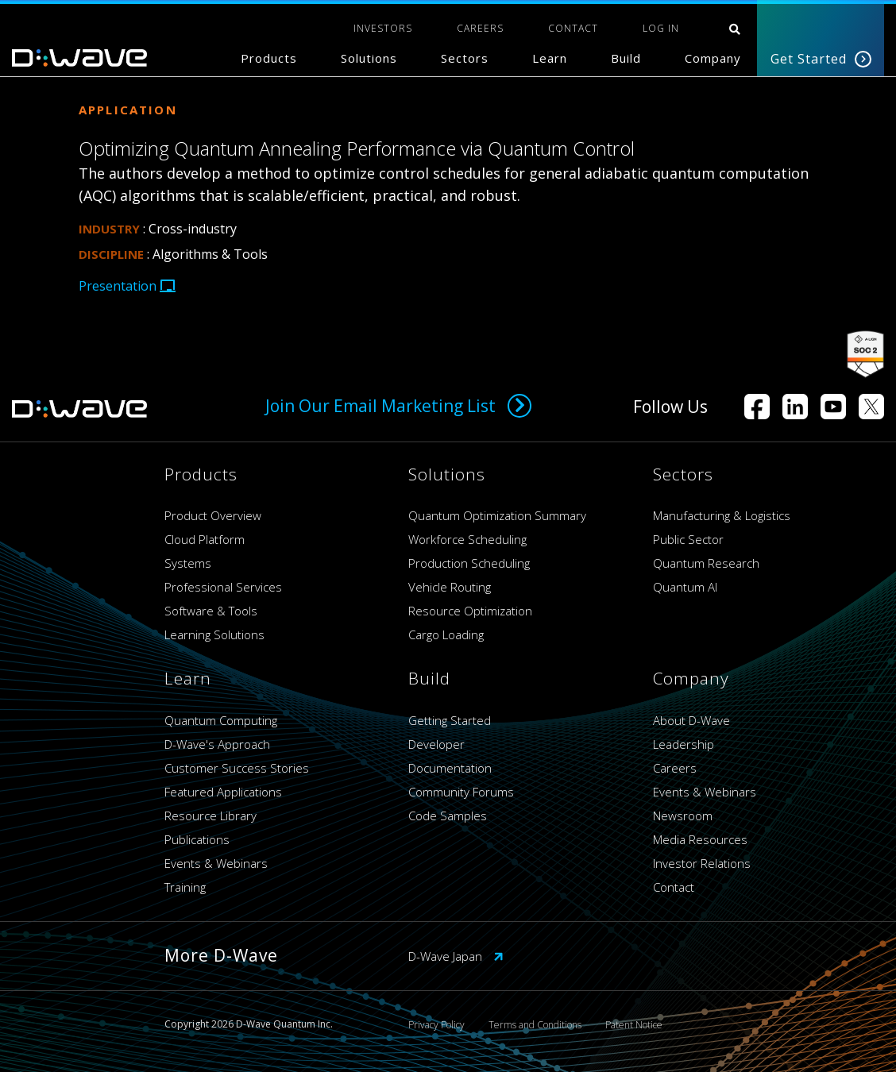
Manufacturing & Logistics (721, 515)
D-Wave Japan (456, 956)
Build (626, 58)
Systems (187, 563)
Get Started (820, 58)
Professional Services (223, 587)
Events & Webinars (216, 863)
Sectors (465, 58)
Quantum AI (685, 587)
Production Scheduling (469, 563)
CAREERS (480, 28)
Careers (675, 768)
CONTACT (573, 28)
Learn (549, 58)
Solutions (369, 58)
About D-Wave (691, 720)
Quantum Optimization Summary (497, 515)
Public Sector (688, 539)
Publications (197, 839)
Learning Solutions (214, 634)
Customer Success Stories (236, 768)
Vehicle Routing (449, 587)
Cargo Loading (446, 634)
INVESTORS (382, 28)
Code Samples (447, 815)
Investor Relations (702, 863)
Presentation (127, 286)
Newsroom (683, 815)
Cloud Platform (204, 539)
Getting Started (449, 720)
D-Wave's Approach (217, 744)
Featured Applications (223, 792)
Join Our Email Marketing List (398, 406)
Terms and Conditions (535, 1025)
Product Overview (212, 515)
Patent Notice (633, 1025)
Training (185, 887)
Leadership (683, 744)
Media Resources (700, 839)
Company (713, 58)
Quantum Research (706, 563)
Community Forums (461, 792)
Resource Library (210, 815)
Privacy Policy (436, 1025)
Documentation (450, 768)
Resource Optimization (470, 611)
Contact (673, 887)
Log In (661, 28)
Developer (436, 744)
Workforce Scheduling (467, 539)
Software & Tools (210, 611)
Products (269, 58)
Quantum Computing (220, 720)
